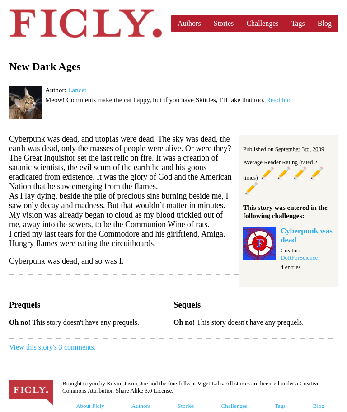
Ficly (85, 23)
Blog (325, 23)
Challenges (262, 23)
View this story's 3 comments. (52, 347)
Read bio (278, 100)
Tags (298, 23)
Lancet (77, 90)
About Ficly (90, 406)
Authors (189, 23)
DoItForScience (299, 257)
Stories (224, 23)
